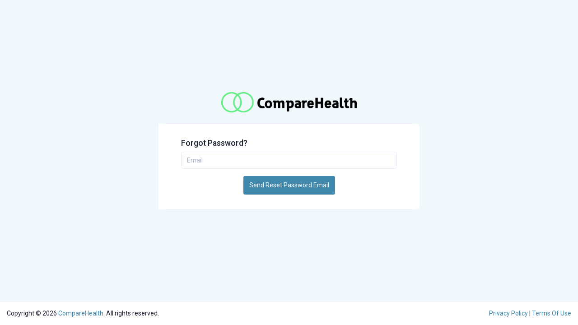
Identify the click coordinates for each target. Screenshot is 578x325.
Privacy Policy (509, 313)
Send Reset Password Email (289, 185)
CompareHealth (80, 313)
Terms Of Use (551, 313)
